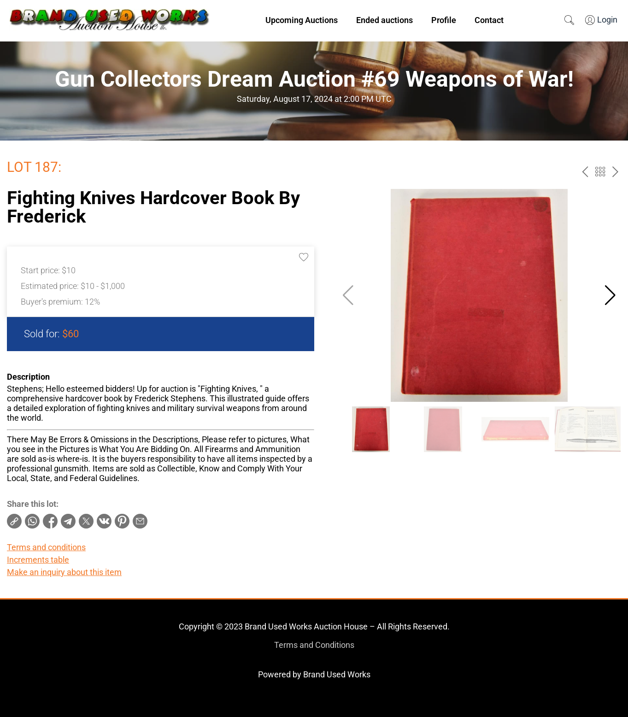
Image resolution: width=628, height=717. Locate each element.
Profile (443, 20)
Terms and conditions (46, 547)
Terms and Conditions (314, 645)
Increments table (38, 559)
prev (585, 171)
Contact (489, 20)
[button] (610, 295)
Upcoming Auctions (301, 20)
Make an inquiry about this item (64, 572)
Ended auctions (384, 20)
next (615, 171)
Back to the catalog (600, 171)
